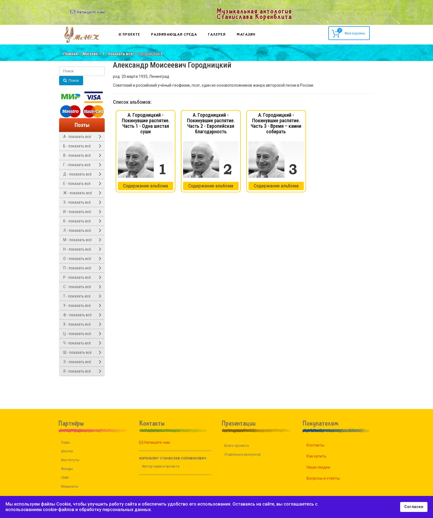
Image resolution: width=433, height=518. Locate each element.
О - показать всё (77, 258)
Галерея (217, 34)
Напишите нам (148, 442)
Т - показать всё (77, 296)
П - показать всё (77, 267)
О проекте (129, 34)
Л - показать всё (77, 230)
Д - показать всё (77, 174)
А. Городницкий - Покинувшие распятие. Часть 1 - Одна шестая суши (146, 123)
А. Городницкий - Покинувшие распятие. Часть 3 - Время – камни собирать (276, 123)
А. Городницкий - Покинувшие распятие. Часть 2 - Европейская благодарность (211, 123)
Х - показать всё (77, 324)
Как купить (323, 456)
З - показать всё (77, 202)
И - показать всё (77, 211)
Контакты (322, 445)
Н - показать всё (77, 249)
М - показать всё (77, 239)
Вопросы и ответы (329, 478)
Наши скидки (324, 467)
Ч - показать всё (77, 343)
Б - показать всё (77, 146)
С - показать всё (77, 286)
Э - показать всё (77, 361)
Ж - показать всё (77, 192)
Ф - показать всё (77, 314)
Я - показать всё (77, 371)
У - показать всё (77, 305)
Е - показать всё (77, 183)
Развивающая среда (174, 34)
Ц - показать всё (77, 333)
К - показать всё (77, 221)
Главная (70, 53)
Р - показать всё (77, 277)
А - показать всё (77, 136)
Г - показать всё (118, 53)
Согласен (413, 506)
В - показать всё (77, 155)
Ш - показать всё (77, 352)
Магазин (246, 34)
